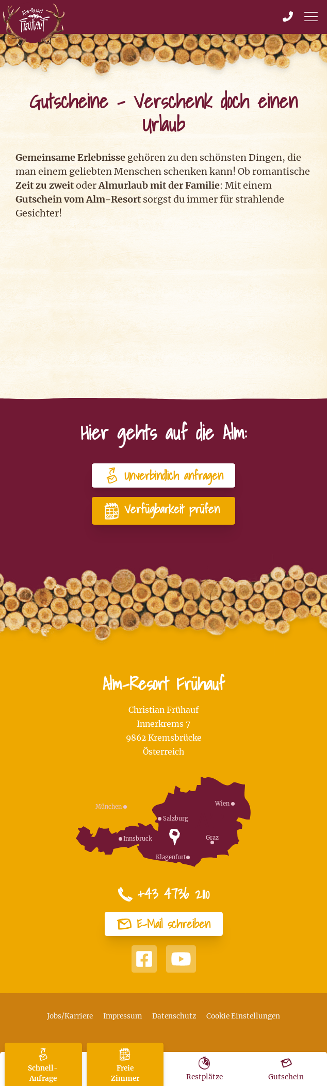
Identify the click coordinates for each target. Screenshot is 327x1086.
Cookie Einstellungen (243, 1016)
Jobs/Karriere (70, 1016)
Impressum (122, 1016)
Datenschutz (174, 1016)
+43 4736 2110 (163, 894)
